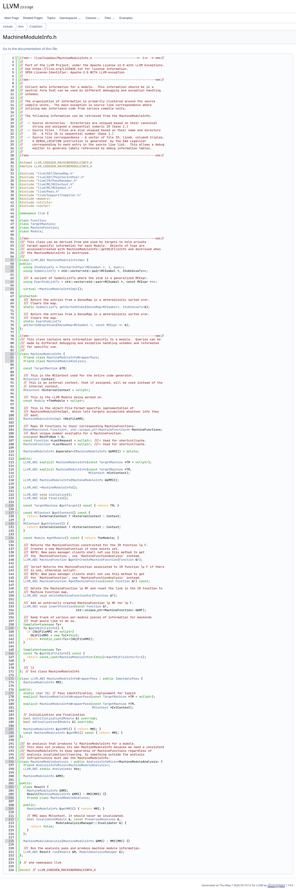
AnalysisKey (62, 769)
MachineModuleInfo (46, 354)
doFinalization (45, 722)
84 (9, 357)
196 (9, 762)
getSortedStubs (72, 307)
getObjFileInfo (43, 628)
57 (9, 260)
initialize (58, 495)
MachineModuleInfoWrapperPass (72, 357)
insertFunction (61, 606)
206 (9, 798)
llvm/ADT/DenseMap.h (55, 173)
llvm (21, 26)
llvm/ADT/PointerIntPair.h (60, 177)
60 (9, 271)
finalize (56, 498)
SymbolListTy (45, 271)
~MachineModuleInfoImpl (58, 289)
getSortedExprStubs (39, 325)
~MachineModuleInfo (56, 487)
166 (9, 653)
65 (9, 289)
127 (9, 513)
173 (9, 679)
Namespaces (70, 18)
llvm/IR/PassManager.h (57, 181)
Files (110, 18)
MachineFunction (44, 228)
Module (36, 231)
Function (38, 220)
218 (9, 841)
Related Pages (33, 18)
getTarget (69, 505)
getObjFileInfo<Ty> (124, 657)
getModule (57, 538)
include (8, 26)
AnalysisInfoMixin (102, 762)
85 (9, 361)
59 (9, 267)
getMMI (63, 729)
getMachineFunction (86, 581)
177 (9, 693)
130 (9, 523)
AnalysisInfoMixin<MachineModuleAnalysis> (72, 765)
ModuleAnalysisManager (98, 852)
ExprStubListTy (46, 282)
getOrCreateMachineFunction (93, 560)
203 (9, 787)
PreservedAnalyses (100, 819)
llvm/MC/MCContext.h (55, 184)
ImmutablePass (127, 679)
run (54, 852)
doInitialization (46, 718)
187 (9, 729)
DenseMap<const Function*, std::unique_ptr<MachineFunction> (75, 430)
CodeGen (35, 26)
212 (9, 819)
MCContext (31, 379)
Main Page (11, 18)
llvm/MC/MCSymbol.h (54, 188)
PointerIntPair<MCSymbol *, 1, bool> (91, 267)
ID (47, 693)
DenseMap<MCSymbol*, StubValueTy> (116, 307)
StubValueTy (44, 267)
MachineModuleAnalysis (66, 361)
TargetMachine (42, 224)
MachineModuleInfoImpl (66, 260)
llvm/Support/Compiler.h (58, 195)
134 (9, 538)
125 (9, 505)
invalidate (45, 819)
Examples (126, 18)
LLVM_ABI (38, 260)
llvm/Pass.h (48, 191)
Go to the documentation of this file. (30, 49)
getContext (63, 513)
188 (9, 733)
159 (9, 628)
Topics (51, 18)
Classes (93, 18)
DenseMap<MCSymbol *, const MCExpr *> (90, 325)
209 (9, 809)
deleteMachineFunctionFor (70, 595)
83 (9, 354)
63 (9, 282)
